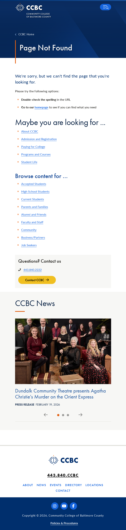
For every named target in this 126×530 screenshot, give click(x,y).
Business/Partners (33, 237)
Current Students (32, 199)
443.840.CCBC (63, 475)
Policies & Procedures (64, 523)
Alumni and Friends (33, 214)
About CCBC (29, 131)
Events (55, 485)
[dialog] (115, 519)
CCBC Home (26, 34)
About (28, 485)
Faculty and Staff (32, 222)
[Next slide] (80, 415)
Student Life (29, 162)
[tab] (58, 415)
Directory (73, 485)
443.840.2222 (32, 270)
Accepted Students (33, 184)
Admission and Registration (39, 139)
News (41, 485)
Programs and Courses (36, 154)
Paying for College (33, 146)
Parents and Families (34, 207)
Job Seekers (29, 245)
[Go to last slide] (46, 415)
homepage (41, 107)
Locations (94, 485)
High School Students (35, 191)
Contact (63, 491)
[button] (105, 7)
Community (28, 230)
